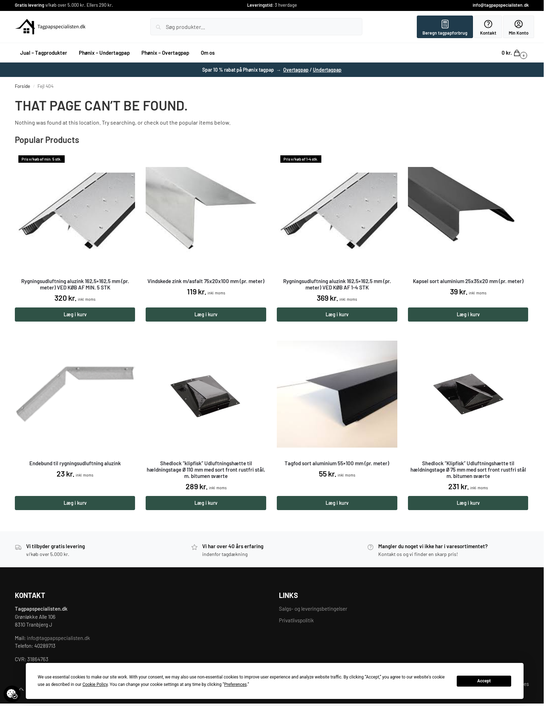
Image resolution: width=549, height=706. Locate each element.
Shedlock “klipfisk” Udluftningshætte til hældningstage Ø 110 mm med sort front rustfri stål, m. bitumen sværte (206, 469)
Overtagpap (296, 70)
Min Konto (518, 27)
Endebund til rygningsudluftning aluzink (75, 463)
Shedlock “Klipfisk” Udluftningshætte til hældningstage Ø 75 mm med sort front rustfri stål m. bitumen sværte (468, 469)
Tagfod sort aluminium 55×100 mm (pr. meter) (337, 463)
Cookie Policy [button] (94, 684)
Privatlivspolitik (296, 620)
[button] (515, 52)
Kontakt (488, 27)
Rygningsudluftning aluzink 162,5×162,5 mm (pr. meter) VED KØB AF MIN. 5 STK (75, 284)
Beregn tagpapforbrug (444, 27)
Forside (22, 86)
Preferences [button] (235, 684)
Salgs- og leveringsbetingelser (313, 608)
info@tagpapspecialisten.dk (501, 5)
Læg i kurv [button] (75, 314)
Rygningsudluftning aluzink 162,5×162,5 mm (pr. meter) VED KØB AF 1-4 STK (337, 284)
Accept (484, 680)
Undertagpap (327, 70)
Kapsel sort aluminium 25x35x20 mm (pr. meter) (468, 281)
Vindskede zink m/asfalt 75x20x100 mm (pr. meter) (205, 281)
